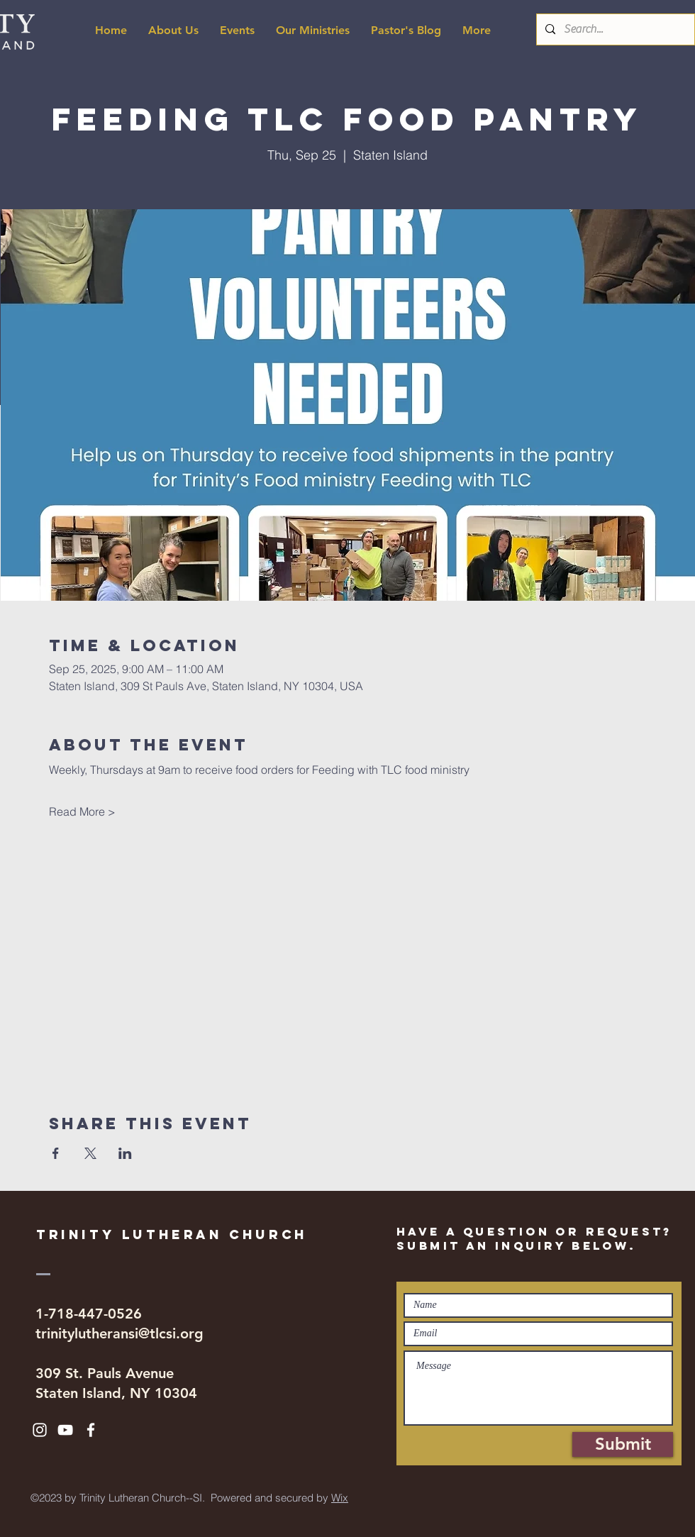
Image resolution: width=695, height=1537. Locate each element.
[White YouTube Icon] (65, 1430)
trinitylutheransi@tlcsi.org (119, 1333)
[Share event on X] (90, 1153)
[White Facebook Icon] (91, 1430)
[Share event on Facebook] (55, 1153)
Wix (339, 1497)
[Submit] (622, 1444)
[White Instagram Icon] (39, 1430)
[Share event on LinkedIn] (125, 1153)
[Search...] (614, 29)
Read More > (82, 811)
